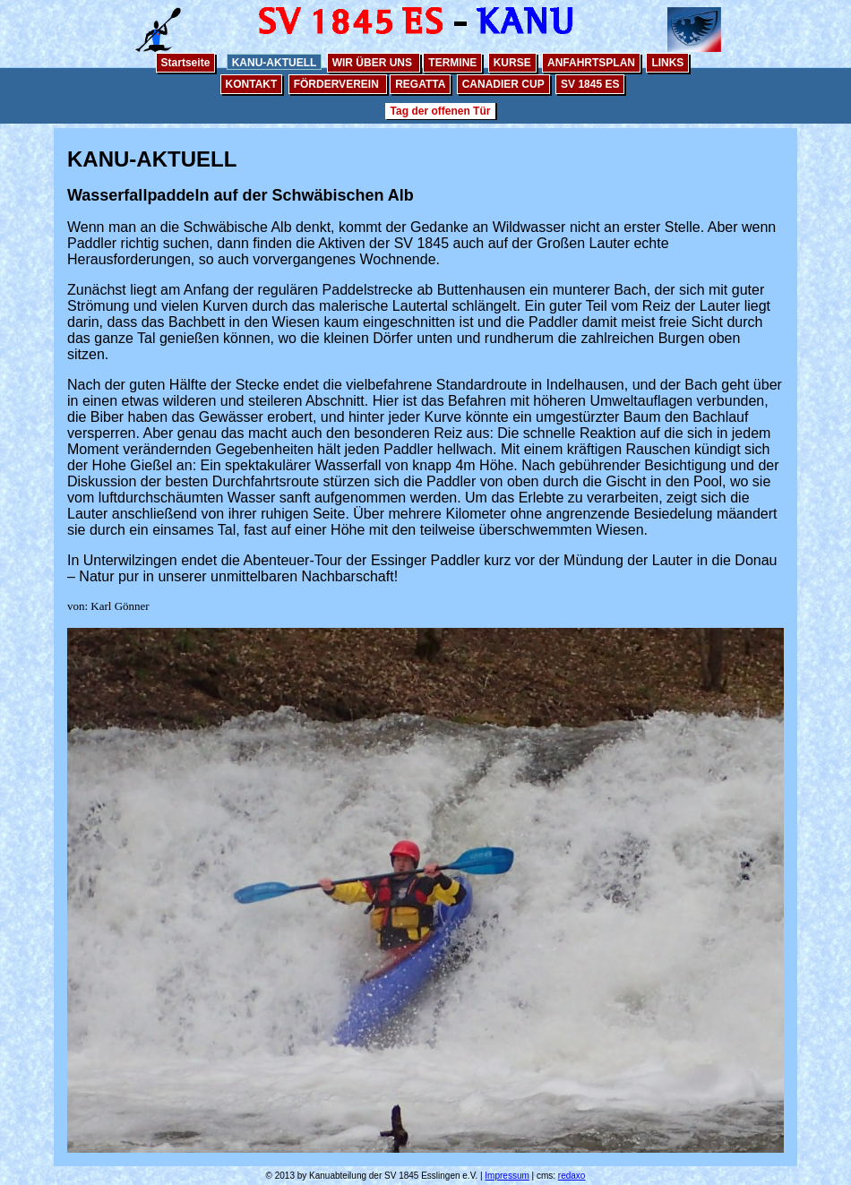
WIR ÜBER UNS (374, 62)
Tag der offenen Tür (441, 111)
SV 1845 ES (590, 84)
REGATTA (420, 84)
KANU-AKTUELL (274, 62)
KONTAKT (252, 84)
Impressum (507, 1176)
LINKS (667, 62)
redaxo (572, 1176)
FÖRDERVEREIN (338, 84)
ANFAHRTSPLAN (591, 62)
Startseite (186, 62)
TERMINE (452, 62)
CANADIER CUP (503, 84)
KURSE (512, 62)
